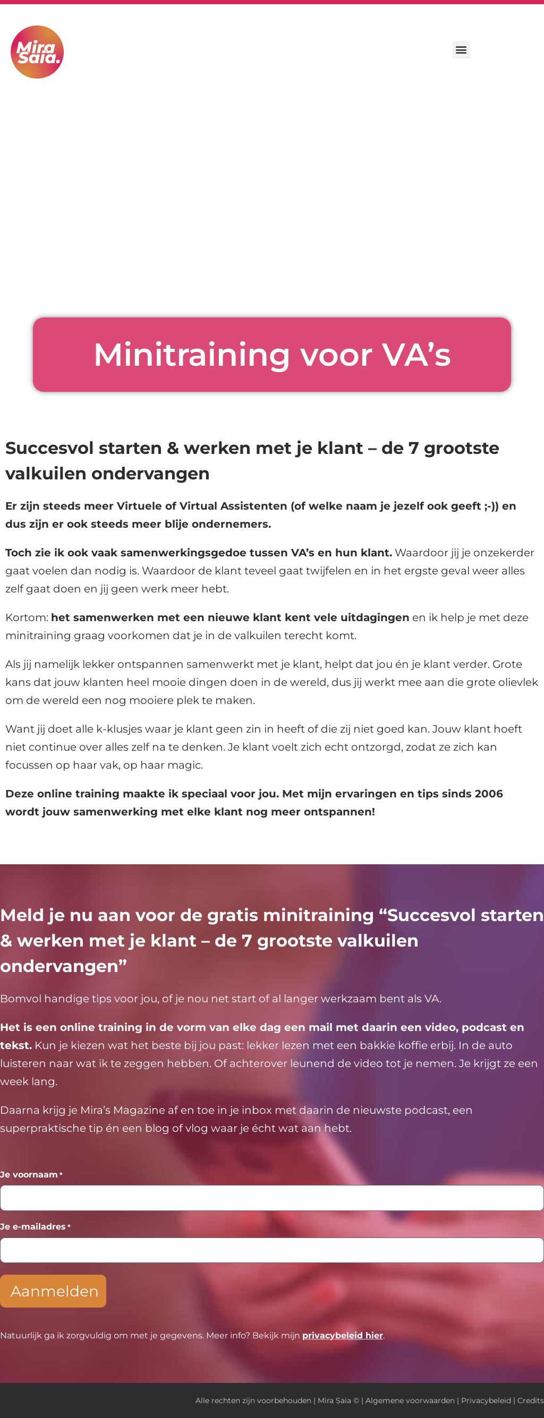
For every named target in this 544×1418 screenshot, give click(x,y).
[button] (461, 49)
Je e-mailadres (35, 1227)
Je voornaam (31, 1175)
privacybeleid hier (342, 1335)
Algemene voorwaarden (410, 1400)
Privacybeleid (486, 1400)
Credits (530, 1400)
